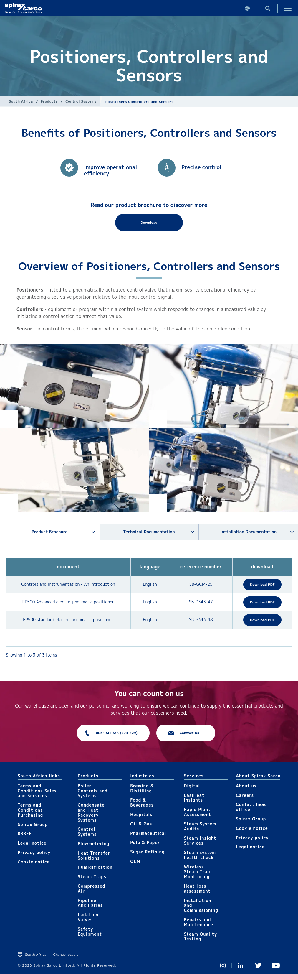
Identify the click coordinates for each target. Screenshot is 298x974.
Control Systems (80, 101)
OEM (135, 861)
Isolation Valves (88, 917)
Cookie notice (34, 862)
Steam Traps (92, 876)
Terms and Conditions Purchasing (30, 810)
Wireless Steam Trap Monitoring (197, 872)
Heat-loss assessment (197, 888)
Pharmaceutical (148, 833)
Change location (66, 954)
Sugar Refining (147, 852)
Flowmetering (94, 843)
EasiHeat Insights (194, 797)
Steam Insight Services (200, 840)
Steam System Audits (200, 826)
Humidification (95, 867)
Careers (245, 795)
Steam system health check (200, 855)
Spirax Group (33, 824)
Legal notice (32, 843)
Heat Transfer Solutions (94, 855)
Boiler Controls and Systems (92, 791)
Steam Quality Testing (200, 936)
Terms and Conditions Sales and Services (37, 791)
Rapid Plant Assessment (197, 812)
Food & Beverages (142, 802)
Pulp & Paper (145, 842)
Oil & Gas (141, 824)
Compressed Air (91, 888)
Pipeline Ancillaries (90, 903)
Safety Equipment (90, 931)
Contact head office (251, 807)
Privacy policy (34, 852)
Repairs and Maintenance (198, 922)
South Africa (21, 101)
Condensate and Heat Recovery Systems (91, 812)
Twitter (258, 965)
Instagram (222, 965)
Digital (192, 786)
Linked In (240, 965)
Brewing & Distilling (142, 788)
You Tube (275, 965)
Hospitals (141, 814)
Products (49, 101)
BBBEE (25, 833)
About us (246, 786)
